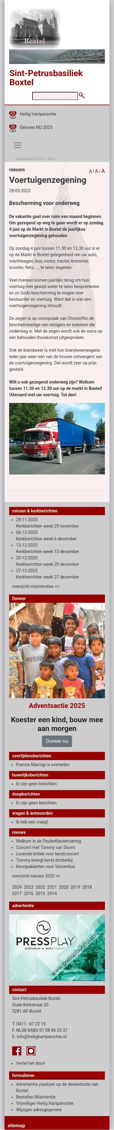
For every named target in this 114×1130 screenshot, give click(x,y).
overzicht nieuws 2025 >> (36, 875)
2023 (28, 887)
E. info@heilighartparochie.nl (39, 1036)
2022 (40, 887)
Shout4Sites (24, 159)
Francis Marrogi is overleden (42, 764)
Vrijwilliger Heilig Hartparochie (44, 1103)
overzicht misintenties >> (35, 586)
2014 (52, 893)
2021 (52, 887)
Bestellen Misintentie (36, 1097)
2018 (87, 887)
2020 (63, 887)
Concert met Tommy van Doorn (45, 847)
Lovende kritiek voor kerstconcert (47, 853)
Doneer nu (57, 741)
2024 (17, 887)
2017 (17, 893)
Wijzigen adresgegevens (39, 1109)
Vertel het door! (30, 1063)
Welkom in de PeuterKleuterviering (48, 841)
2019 (75, 887)
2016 (28, 893)
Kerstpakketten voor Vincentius (45, 866)
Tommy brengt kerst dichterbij (44, 860)
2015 (40, 893)
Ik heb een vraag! (32, 822)
